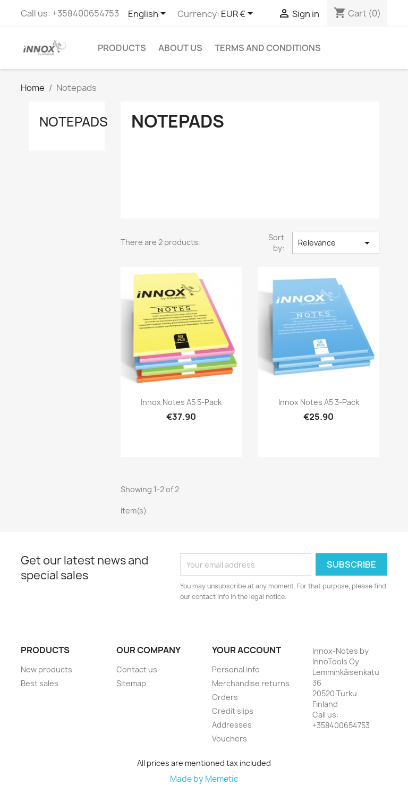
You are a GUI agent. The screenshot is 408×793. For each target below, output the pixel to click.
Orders (225, 697)
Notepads (73, 122)
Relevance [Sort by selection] (335, 243)
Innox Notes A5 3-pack (318, 402)
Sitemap (131, 683)
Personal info (236, 669)
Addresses (232, 725)
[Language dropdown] (148, 14)
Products (122, 48)
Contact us (136, 669)
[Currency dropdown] (239, 14)
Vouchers (229, 738)
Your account (246, 650)
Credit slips (232, 711)
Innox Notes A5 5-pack (181, 402)
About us (180, 48)
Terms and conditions (268, 48)
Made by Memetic (204, 778)
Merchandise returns (251, 683)
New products (46, 669)
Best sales (39, 683)
